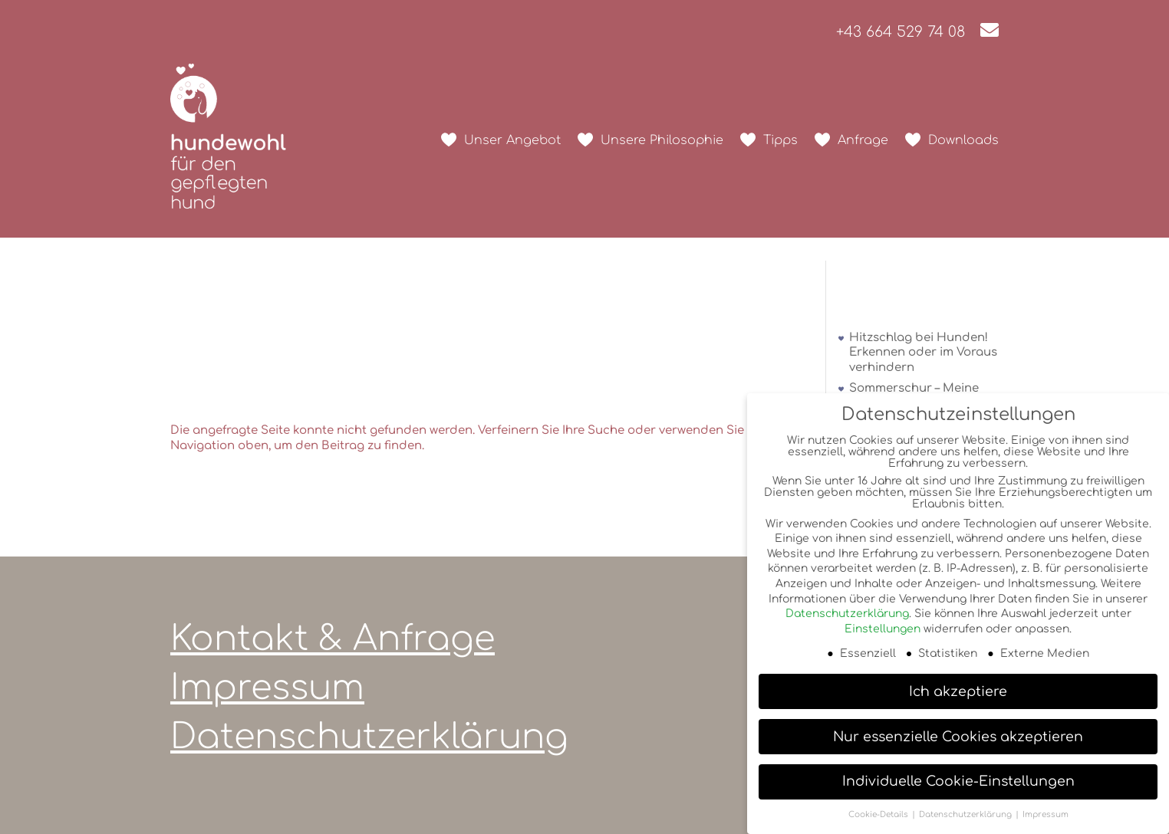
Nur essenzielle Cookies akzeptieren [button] (958, 737)
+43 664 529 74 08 (900, 32)
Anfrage (863, 140)
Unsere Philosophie (662, 140)
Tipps (780, 140)
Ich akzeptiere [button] (958, 692)
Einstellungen (882, 629)
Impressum (267, 688)
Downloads (963, 140)
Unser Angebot (512, 140)
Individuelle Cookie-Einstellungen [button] (958, 781)
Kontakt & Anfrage (332, 638)
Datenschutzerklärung (369, 737)
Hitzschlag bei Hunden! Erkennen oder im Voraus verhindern (923, 352)
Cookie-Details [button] (879, 814)
